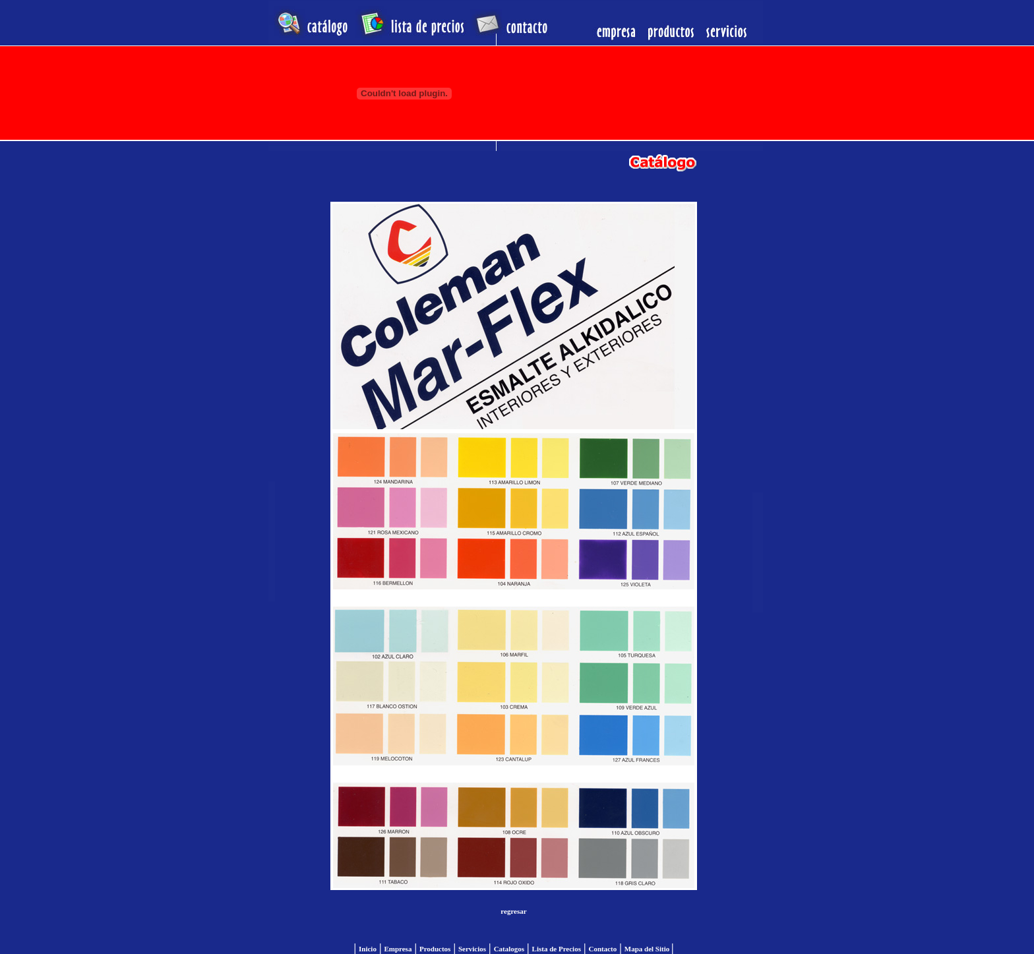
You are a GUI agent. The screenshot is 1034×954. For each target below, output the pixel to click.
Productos (434, 949)
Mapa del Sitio (647, 949)
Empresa (397, 949)
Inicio (368, 949)
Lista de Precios (556, 949)
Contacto (602, 949)
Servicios (472, 949)
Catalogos (509, 949)
